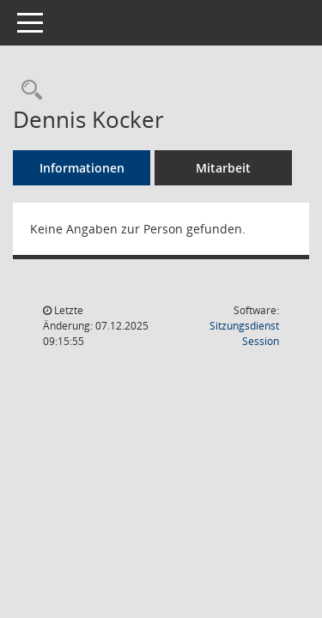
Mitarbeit (223, 168)
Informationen (82, 168)
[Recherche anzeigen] (27, 90)
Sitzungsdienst (244, 333)
